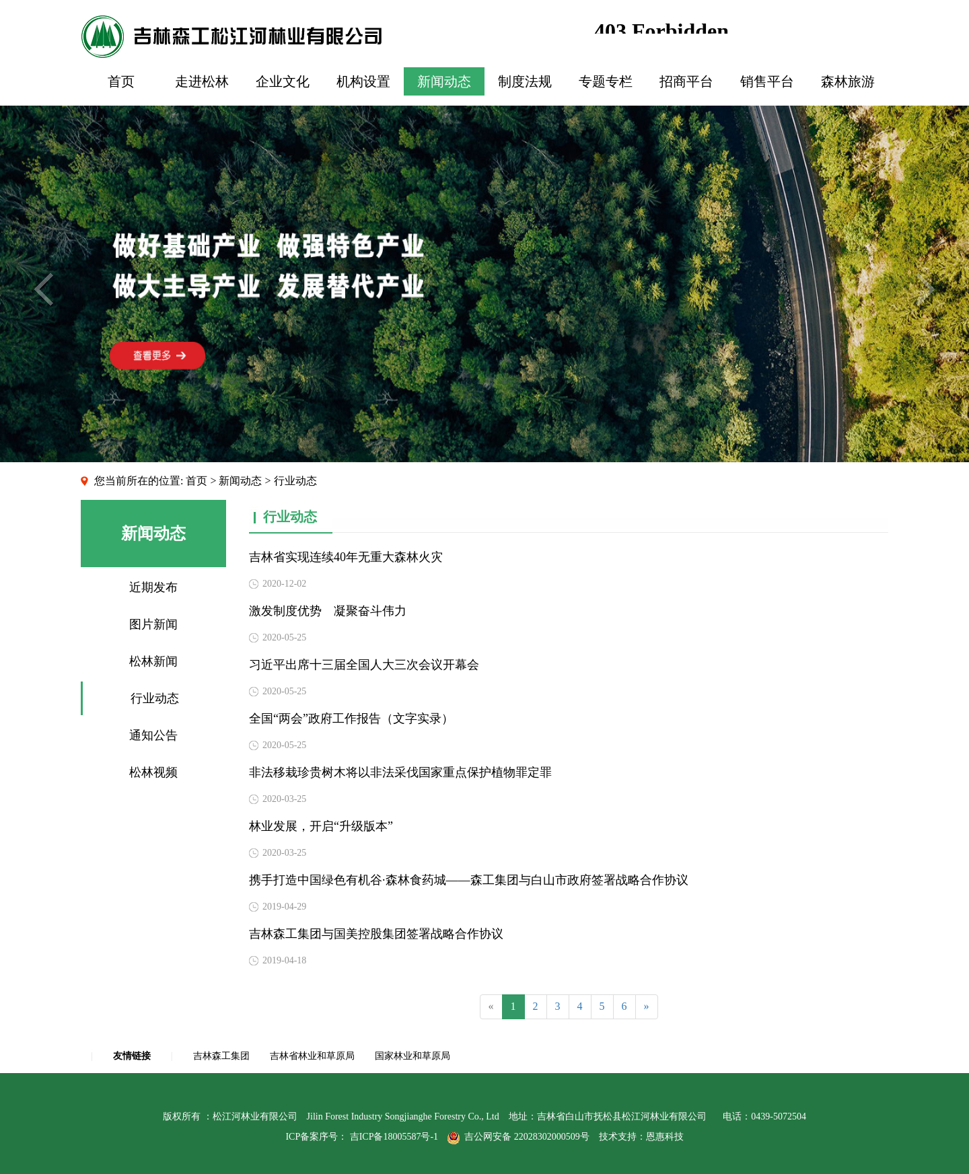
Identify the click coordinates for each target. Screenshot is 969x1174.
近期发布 (153, 587)
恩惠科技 (665, 1137)
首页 (121, 81)
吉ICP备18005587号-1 (394, 1137)
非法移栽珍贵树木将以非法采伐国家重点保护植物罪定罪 (400, 772)
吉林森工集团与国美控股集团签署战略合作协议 (376, 934)
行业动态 (155, 698)
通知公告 (153, 735)
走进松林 (202, 81)
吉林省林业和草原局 (312, 1056)
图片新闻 (153, 624)
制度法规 (525, 81)
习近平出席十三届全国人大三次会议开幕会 (364, 664)
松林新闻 (153, 661)
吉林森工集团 (221, 1056)
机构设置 (363, 81)
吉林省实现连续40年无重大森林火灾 (346, 557)
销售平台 (767, 81)
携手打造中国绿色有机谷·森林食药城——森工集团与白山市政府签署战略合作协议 (468, 880)
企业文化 (283, 81)
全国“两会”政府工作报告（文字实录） (351, 718)
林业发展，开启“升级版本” (321, 826)
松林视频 (153, 772)
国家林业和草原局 (412, 1056)
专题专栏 (606, 81)
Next (925, 289)
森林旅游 (848, 81)
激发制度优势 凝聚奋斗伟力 (327, 611)
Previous (43, 289)
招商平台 (686, 81)
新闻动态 (444, 81)
